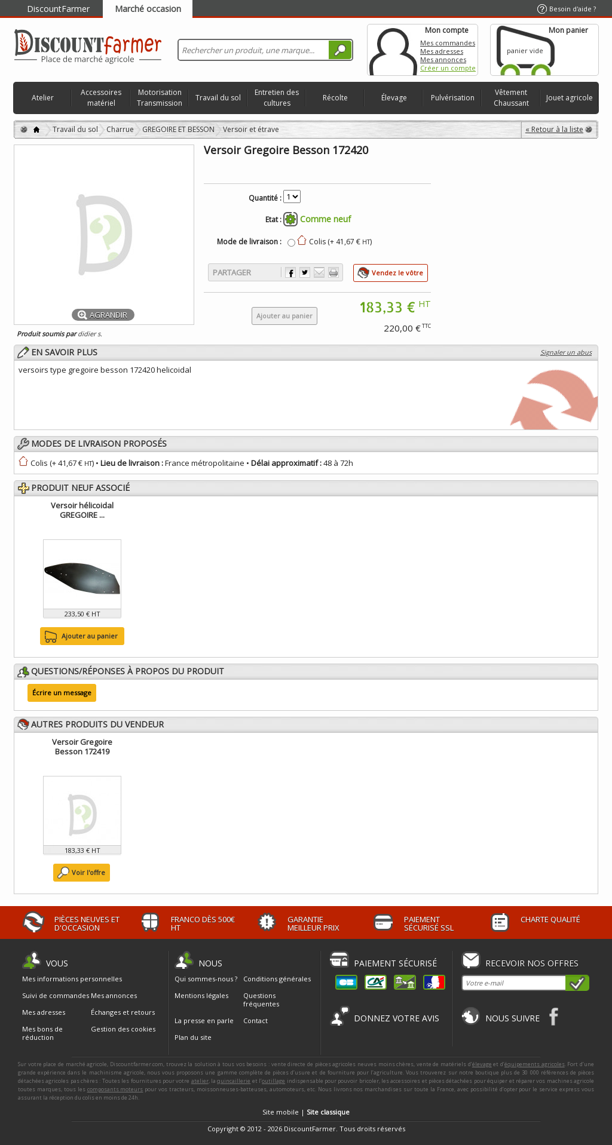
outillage (273, 1081)
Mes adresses (441, 51)
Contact (255, 1020)
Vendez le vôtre (397, 272)
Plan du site (193, 1037)
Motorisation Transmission (159, 97)
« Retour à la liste (554, 129)
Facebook (554, 1016)
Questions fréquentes (261, 999)
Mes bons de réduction (42, 1033)
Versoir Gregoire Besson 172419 (82, 746)
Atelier (43, 98)
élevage (482, 1064)
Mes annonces (443, 59)
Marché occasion (148, 8)
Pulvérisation (453, 98)
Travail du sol (218, 98)
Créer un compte (448, 67)
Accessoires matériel (101, 97)
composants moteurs (115, 1089)
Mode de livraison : (249, 242)
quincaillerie (233, 1081)
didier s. (90, 333)
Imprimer (333, 272)
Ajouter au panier (80, 636)
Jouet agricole (569, 98)
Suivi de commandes (55, 995)
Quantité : (265, 198)
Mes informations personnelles (72, 979)
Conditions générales (277, 978)
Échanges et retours (123, 1012)
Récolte (335, 98)
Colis (39, 463)
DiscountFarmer (58, 8)
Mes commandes (447, 42)
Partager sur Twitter (304, 272)
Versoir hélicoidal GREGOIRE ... (82, 510)
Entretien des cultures (277, 97)
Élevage (394, 98)
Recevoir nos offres (532, 963)
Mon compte (393, 49)
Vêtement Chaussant (511, 97)
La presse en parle (204, 1020)
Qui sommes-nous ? (206, 978)
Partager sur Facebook (290, 272)
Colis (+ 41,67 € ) (340, 242)
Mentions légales (201, 995)
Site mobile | (306, 1111)
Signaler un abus (566, 352)
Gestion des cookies (123, 1029)
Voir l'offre (88, 872)
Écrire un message (61, 692)
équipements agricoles (534, 1064)
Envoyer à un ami (319, 272)
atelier (200, 1081)
